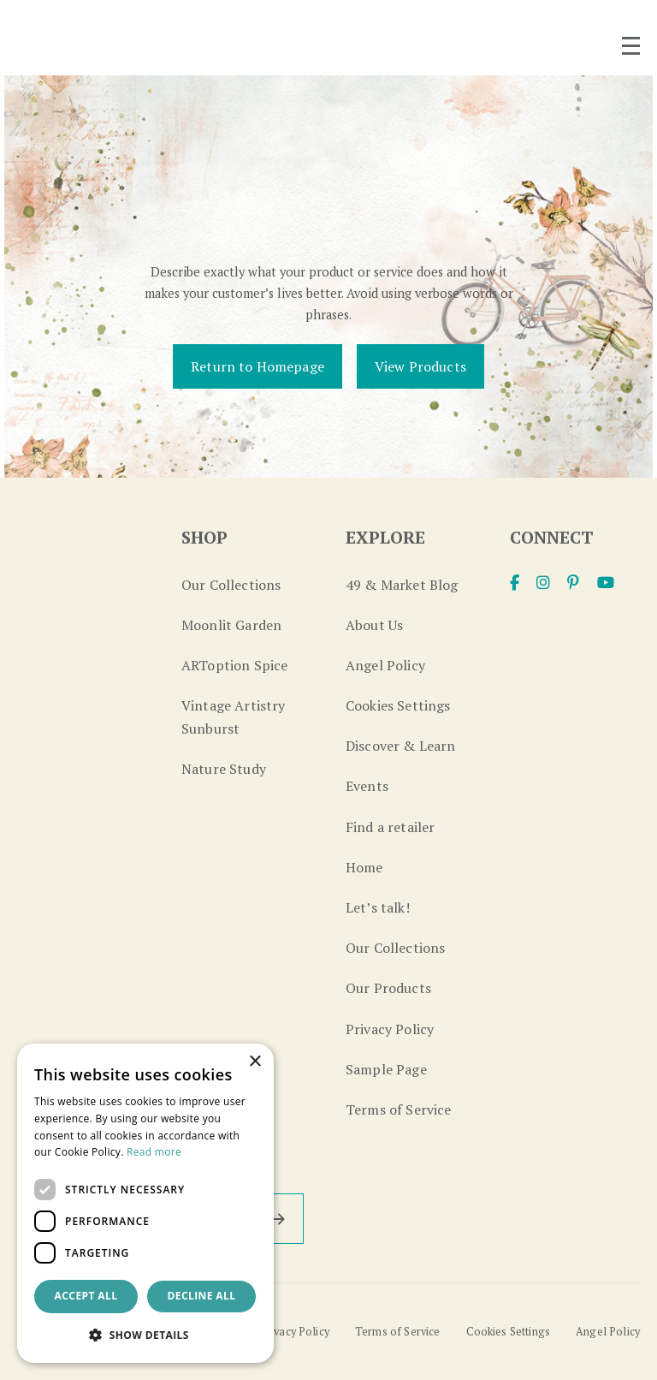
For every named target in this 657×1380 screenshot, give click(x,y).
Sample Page (386, 1069)
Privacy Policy (390, 1029)
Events (367, 785)
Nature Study (223, 768)
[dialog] (145, 1203)
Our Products (388, 987)
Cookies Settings (398, 705)
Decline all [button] (202, 1295)
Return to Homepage (257, 366)
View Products (420, 366)
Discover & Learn (401, 745)
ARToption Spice (234, 665)
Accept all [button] (86, 1295)
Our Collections (231, 584)
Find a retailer (390, 827)
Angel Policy (385, 665)
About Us (374, 625)
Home (364, 867)
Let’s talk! (378, 907)
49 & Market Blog (402, 584)
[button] (145, 1335)
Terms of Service (399, 1109)
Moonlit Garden (231, 625)
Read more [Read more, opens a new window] (154, 1152)
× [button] (254, 1062)
